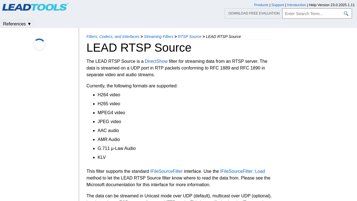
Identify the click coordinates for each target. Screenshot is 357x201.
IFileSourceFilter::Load (242, 171)
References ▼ (17, 23)
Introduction (296, 5)
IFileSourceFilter (166, 171)
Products (261, 5)
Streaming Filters (158, 36)
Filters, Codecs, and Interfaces (112, 36)
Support (277, 5)
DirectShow (156, 61)
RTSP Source (190, 36)
